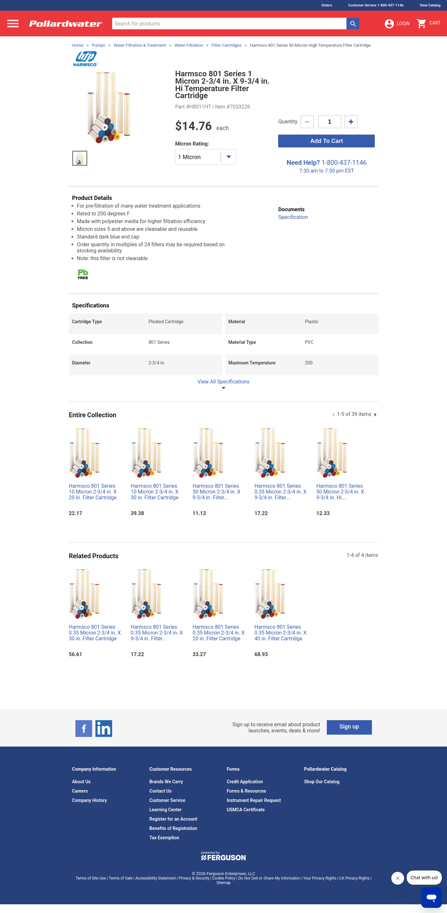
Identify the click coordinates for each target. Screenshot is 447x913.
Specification (293, 217)
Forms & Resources (246, 791)
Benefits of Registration (173, 828)
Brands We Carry (166, 781)
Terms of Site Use (90, 878)
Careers (80, 791)
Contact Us (161, 791)
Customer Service (168, 800)
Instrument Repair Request (254, 800)
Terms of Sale (120, 878)
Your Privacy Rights (319, 878)
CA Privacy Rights (354, 878)
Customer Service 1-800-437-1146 (376, 5)
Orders (326, 5)
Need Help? (303, 162)
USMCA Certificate (246, 809)
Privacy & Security (194, 878)
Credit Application (245, 781)
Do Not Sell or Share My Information (269, 878)
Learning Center (166, 809)
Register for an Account (173, 819)
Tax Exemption (164, 837)
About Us (81, 781)
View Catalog (430, 5)
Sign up (349, 726)
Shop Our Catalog (322, 781)
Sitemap (223, 882)
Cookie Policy (223, 878)
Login (397, 23)
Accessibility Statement (155, 878)
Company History (89, 800)
